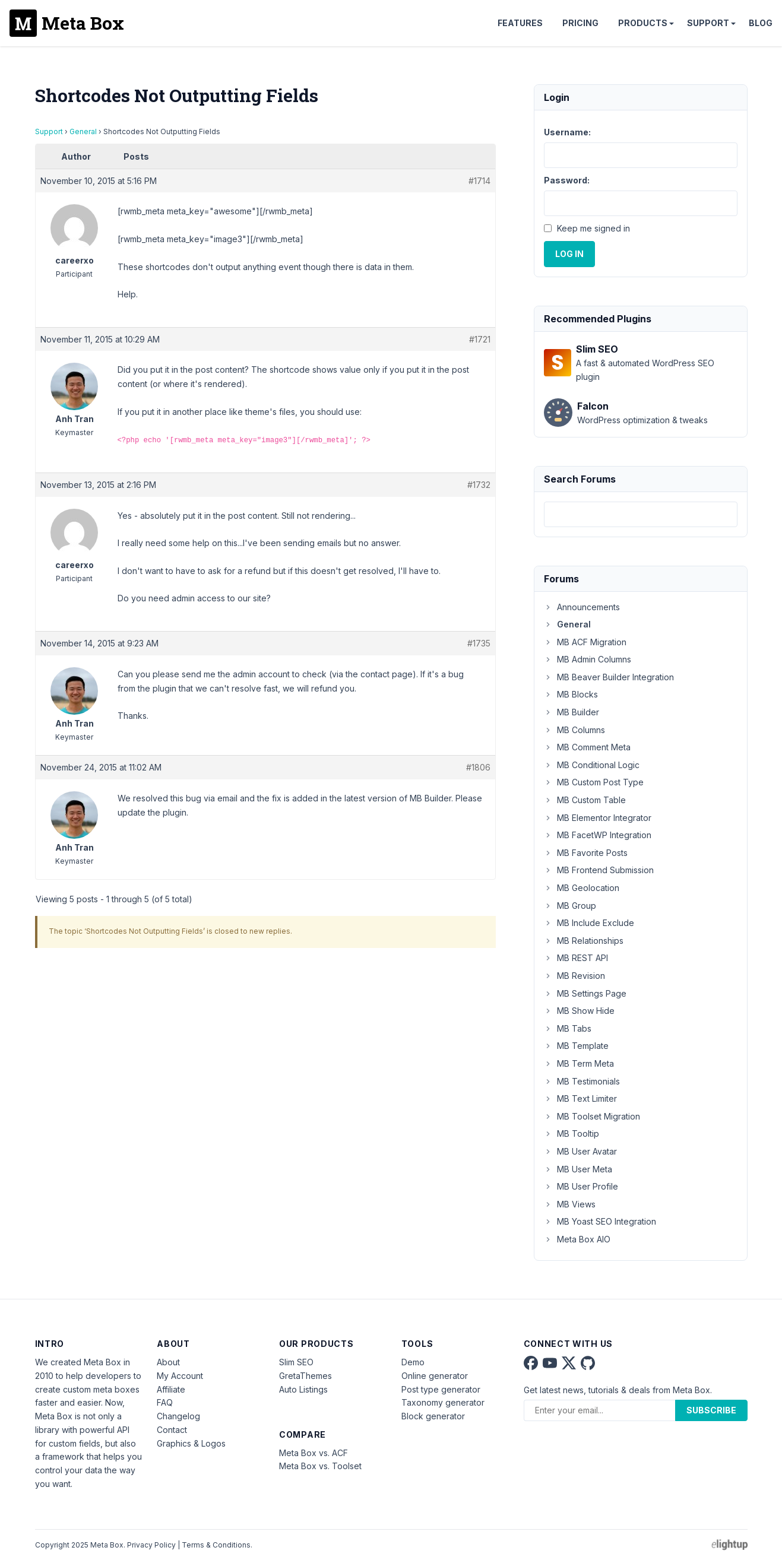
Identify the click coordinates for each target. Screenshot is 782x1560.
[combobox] (640, 514)
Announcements (582, 607)
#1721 (479, 339)
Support (708, 23)
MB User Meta (578, 1169)
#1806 (478, 767)
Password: (567, 180)
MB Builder (571, 712)
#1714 (479, 181)
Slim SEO (296, 1362)
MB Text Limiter (580, 1098)
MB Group (570, 906)
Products (642, 23)
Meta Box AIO (577, 1239)
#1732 (478, 485)
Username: (567, 132)
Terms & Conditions (216, 1544)
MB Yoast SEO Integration (600, 1221)
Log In (569, 254)
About (168, 1362)
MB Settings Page (585, 993)
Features (520, 23)
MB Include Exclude (589, 923)
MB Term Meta (579, 1063)
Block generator (433, 1416)
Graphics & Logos (191, 1443)
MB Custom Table (585, 800)
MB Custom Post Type (594, 782)
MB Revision (574, 976)
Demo (413, 1362)
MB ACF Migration (585, 642)
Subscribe (711, 1410)
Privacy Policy (151, 1544)
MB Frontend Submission (599, 870)
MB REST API (576, 958)
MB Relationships (583, 941)
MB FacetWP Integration (597, 835)
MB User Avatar (580, 1151)
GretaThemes (305, 1376)
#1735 (478, 643)
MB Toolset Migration (592, 1116)
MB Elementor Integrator (597, 818)
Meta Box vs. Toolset (320, 1466)
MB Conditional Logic (591, 765)
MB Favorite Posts (586, 853)
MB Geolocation (581, 888)
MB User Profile (581, 1186)
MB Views (570, 1204)
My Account (180, 1376)
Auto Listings (303, 1389)
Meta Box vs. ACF (313, 1453)
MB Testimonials (582, 1081)
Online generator (434, 1376)
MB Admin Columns (587, 659)
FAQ (165, 1402)
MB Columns (574, 730)
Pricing (580, 23)
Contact (172, 1430)
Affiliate (171, 1389)
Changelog (178, 1416)
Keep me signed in (593, 228)
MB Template (576, 1046)
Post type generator (440, 1389)
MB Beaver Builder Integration (609, 677)
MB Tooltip (571, 1133)
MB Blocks (571, 694)
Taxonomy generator (443, 1402)
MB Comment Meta (587, 747)
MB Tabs (567, 1028)
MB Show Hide (579, 1011)
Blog (760, 23)
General (83, 131)
